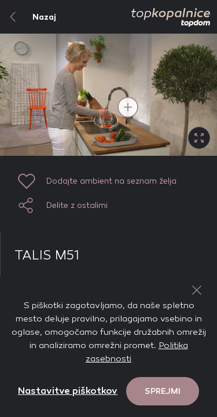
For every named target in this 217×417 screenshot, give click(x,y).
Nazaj (28, 17)
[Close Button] (196, 290)
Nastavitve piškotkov (67, 390)
